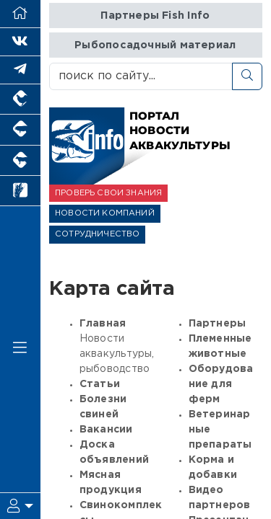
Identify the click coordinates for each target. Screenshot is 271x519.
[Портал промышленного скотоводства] (20, 161)
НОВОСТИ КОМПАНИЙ (105, 213)
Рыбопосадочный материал (155, 45)
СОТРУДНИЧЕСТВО (97, 234)
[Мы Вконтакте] (20, 42)
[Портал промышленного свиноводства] (20, 130)
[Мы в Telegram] (20, 70)
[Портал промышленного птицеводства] (20, 99)
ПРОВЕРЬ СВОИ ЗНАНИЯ (108, 193)
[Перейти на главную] (20, 14)
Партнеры (217, 323)
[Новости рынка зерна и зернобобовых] (20, 191)
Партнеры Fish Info (155, 15)
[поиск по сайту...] (141, 76)
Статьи (99, 384)
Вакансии (106, 429)
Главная (102, 323)
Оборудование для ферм (221, 384)
